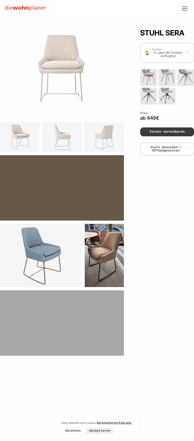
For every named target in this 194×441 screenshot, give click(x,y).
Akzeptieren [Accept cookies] (100, 431)
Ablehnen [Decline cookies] (73, 431)
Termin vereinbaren (167, 132)
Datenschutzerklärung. (114, 423)
